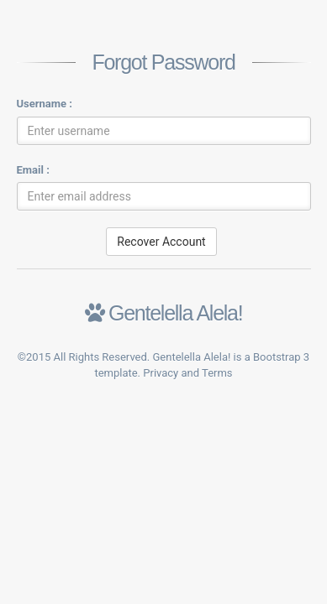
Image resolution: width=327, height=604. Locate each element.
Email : (33, 170)
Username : (44, 103)
